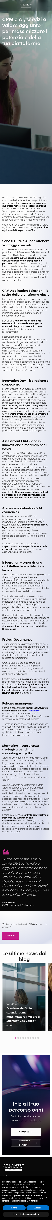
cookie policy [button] (38, 1190)
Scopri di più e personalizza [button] (26, 1214)
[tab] (16, 1038)
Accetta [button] (37, 1208)
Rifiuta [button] (14, 1208)
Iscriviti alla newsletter (28, 1143)
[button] (48, 5)
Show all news (26, 1044)
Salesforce (34, 711)
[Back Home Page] (26, 5)
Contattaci (10, 935)
